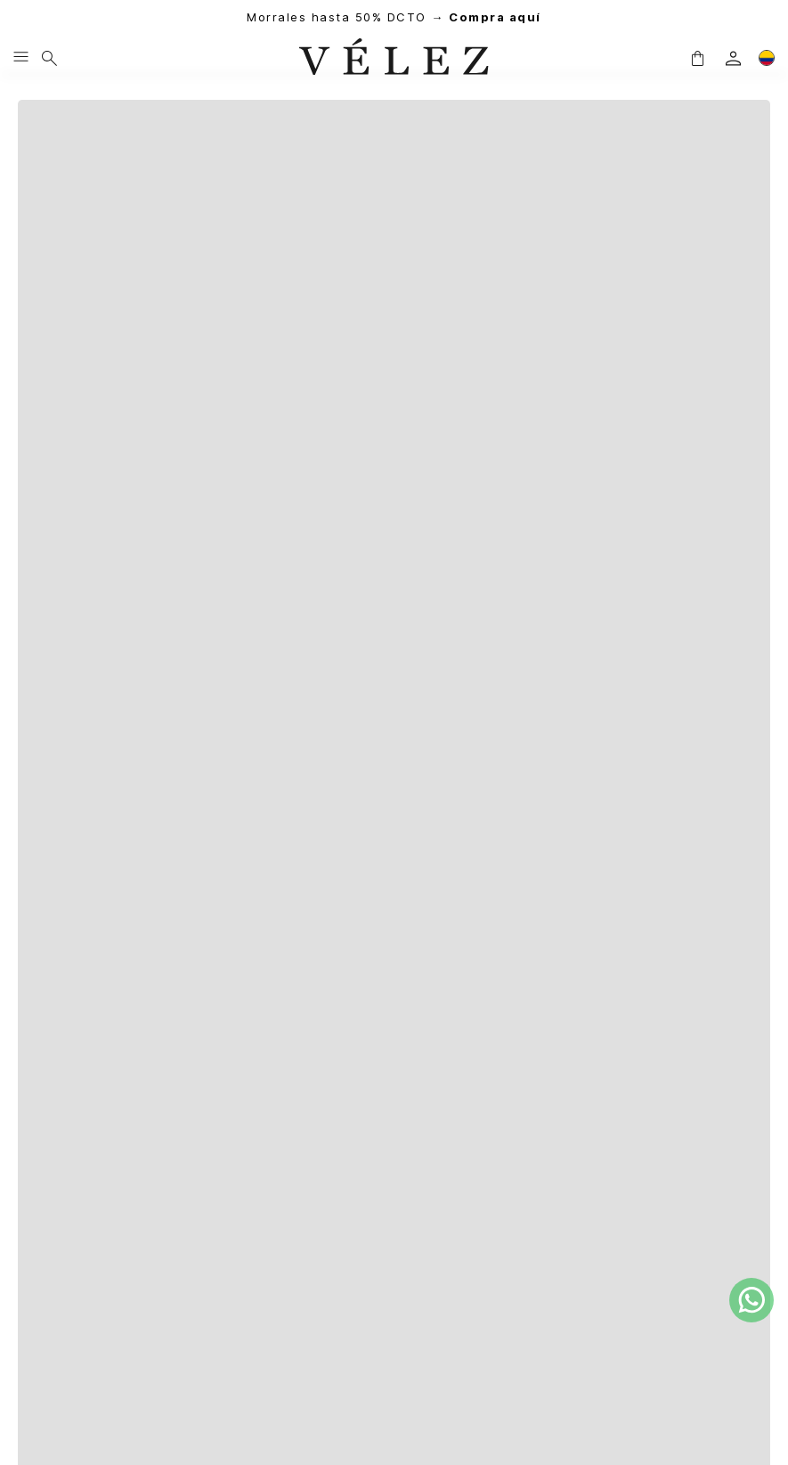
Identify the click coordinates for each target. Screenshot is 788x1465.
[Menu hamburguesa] (20, 58)
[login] (733, 58)
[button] (697, 58)
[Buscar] (49, 58)
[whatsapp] (751, 1300)
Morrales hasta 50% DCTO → (394, 17)
